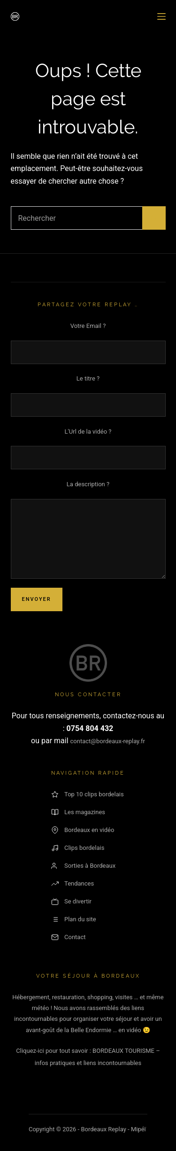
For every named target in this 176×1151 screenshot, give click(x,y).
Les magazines (78, 812)
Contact (68, 937)
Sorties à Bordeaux (83, 866)
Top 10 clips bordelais (87, 794)
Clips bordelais (77, 848)
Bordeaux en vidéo (82, 830)
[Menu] (161, 16)
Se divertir (71, 901)
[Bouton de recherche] (154, 218)
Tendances (72, 883)
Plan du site (73, 919)
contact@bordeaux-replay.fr (107, 741)
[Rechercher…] (76, 218)
